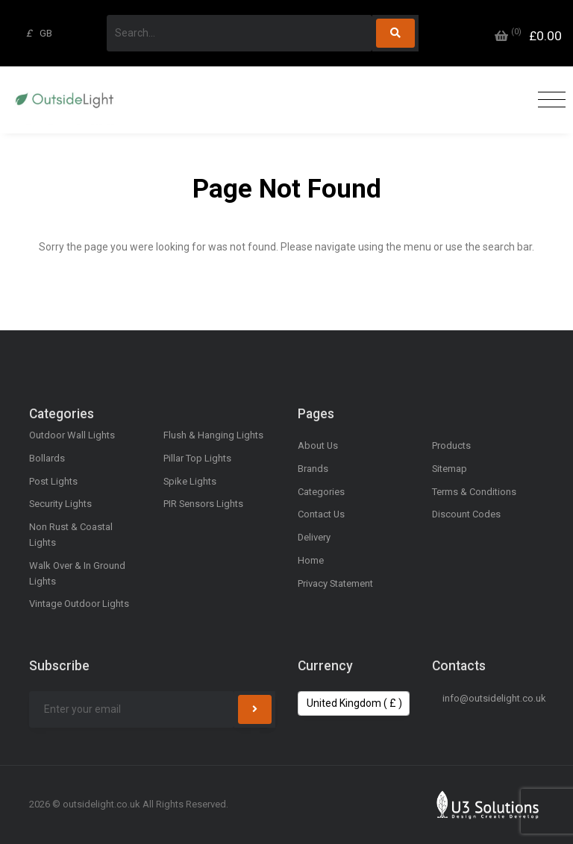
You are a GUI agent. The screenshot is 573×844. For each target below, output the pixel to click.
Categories (321, 491)
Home (311, 560)
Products (451, 445)
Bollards (47, 458)
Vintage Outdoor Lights (79, 603)
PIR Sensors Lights (203, 503)
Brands (313, 468)
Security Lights (60, 503)
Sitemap (449, 468)
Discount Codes (466, 514)
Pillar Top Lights (197, 458)
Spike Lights (189, 481)
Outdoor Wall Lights (72, 435)
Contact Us (321, 514)
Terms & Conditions (474, 491)
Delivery (314, 537)
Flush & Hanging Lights (213, 435)
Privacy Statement (335, 583)
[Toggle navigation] (548, 100)
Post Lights (53, 481)
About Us (318, 445)
